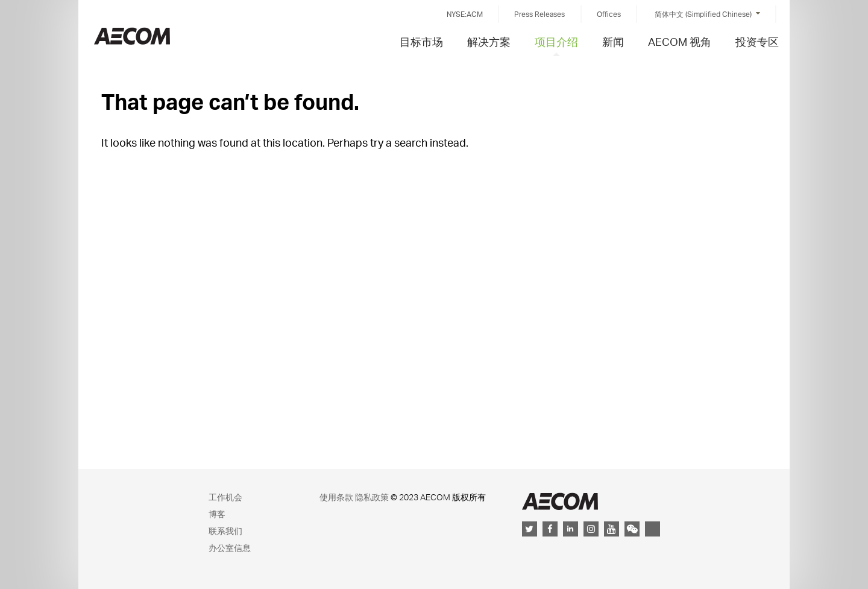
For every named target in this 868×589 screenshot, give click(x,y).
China (132, 36)
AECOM (560, 501)
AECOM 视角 (679, 41)
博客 (217, 514)
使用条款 (336, 497)
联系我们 (225, 531)
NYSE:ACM (465, 14)
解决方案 (489, 41)
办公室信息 (230, 548)
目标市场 (421, 41)
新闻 (613, 41)
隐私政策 (372, 497)
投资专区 (757, 41)
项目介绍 (556, 41)
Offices (609, 14)
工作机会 (225, 497)
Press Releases (539, 14)
